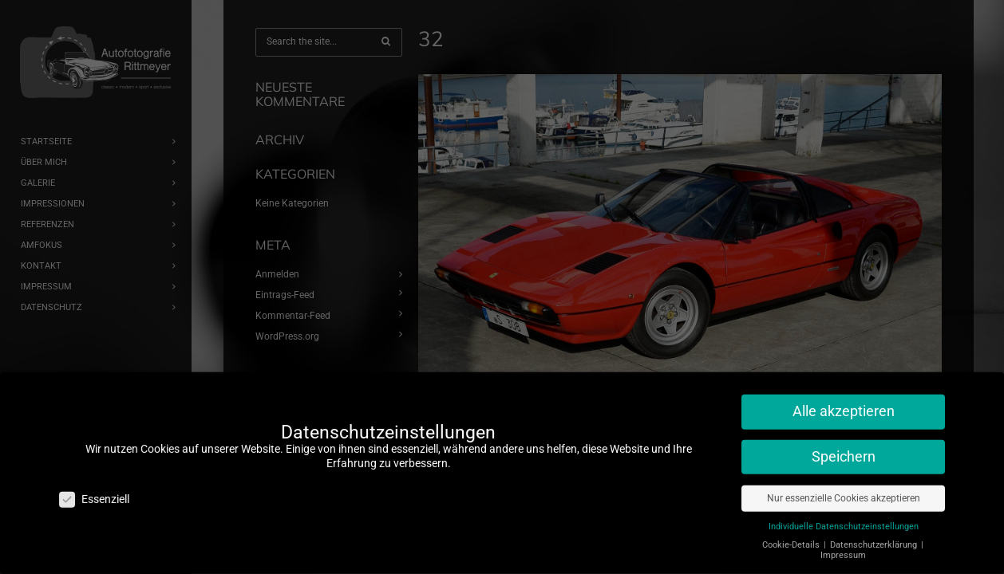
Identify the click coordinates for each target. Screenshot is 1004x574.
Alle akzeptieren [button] (844, 403)
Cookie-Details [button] (792, 537)
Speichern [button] (844, 449)
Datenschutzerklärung (874, 537)
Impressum (843, 547)
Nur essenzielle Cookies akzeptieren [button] (843, 490)
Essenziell (94, 491)
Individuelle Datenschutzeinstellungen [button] (844, 518)
